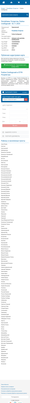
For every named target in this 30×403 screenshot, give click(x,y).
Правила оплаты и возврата (7, 386)
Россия (3, 8)
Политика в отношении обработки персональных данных (14, 393)
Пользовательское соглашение (8, 388)
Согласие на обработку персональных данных (11, 391)
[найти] (26, 99)
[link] (3, 8)
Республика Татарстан (12, 8)
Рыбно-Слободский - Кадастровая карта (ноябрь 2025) (15, 65)
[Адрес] (13, 99)
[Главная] (3, 2)
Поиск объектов (4, 384)
